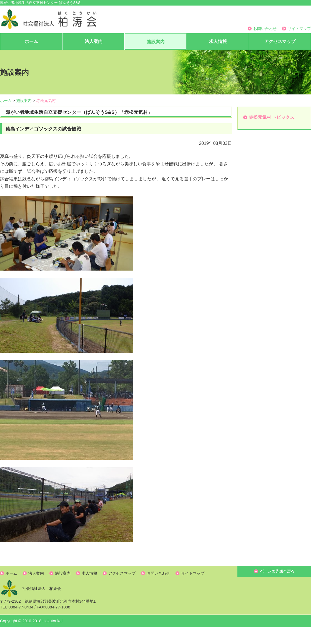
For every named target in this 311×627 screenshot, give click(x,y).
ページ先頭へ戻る (274, 571)
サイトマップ (299, 28)
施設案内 (156, 41)
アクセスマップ (279, 41)
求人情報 (218, 41)
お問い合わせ (265, 28)
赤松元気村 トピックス (271, 117)
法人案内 (93, 41)
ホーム (31, 41)
